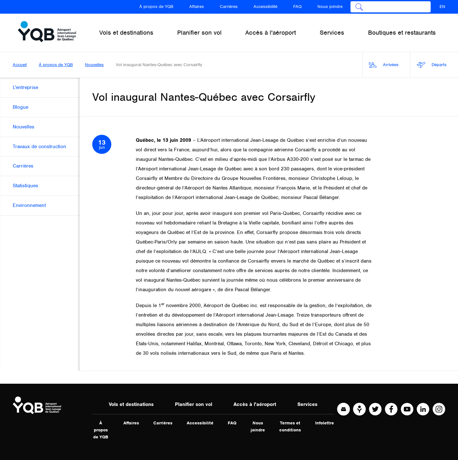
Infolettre (324, 423)
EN (442, 6)
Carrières (229, 6)
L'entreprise (25, 87)
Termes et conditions (290, 426)
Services (307, 404)
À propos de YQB (156, 6)
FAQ (297, 6)
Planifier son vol (193, 404)
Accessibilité (265, 6)
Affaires (196, 6)
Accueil (20, 64)
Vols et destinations (131, 404)
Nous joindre (330, 6)
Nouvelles (94, 64)
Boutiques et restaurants (402, 33)
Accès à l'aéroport (254, 404)
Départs (432, 65)
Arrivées (384, 65)
